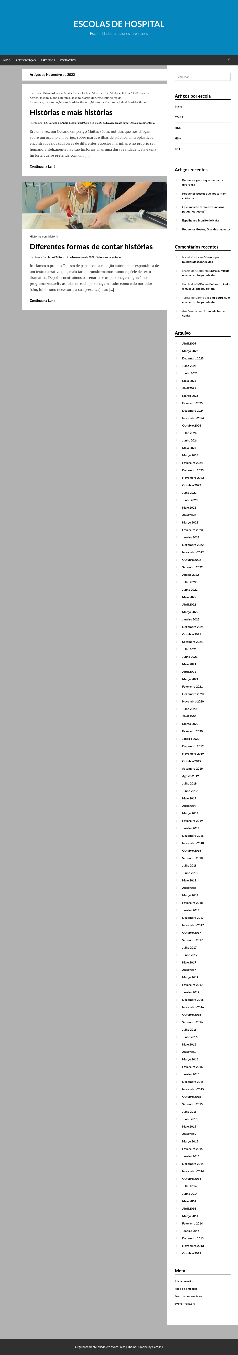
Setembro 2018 (192, 858)
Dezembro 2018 (193, 835)
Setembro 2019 (192, 768)
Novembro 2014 (193, 1171)
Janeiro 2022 (190, 619)
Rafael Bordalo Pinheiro (134, 102)
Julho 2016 (189, 1029)
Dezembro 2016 (193, 999)
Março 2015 (190, 1141)
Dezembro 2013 (193, 1238)
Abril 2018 (189, 887)
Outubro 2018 (191, 850)
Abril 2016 (189, 1052)
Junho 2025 (189, 373)
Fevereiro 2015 (192, 1148)
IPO (177, 149)
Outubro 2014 (191, 1178)
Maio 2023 (189, 507)
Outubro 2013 (191, 1253)
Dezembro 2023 (193, 470)
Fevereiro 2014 (192, 1223)
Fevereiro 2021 (192, 686)
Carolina (157, 1346)
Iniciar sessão (183, 1281)
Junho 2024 (189, 440)
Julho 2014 (189, 1186)
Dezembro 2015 (193, 1081)
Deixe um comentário (142, 122)
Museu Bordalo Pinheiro (74, 102)
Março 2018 (190, 895)
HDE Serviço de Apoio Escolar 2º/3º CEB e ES (68, 122)
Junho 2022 (189, 589)
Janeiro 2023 (190, 537)
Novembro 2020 (193, 701)
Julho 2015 (189, 1111)
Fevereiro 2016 (192, 1066)
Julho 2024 (189, 433)
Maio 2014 (189, 1201)
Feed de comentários (188, 1296)
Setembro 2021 (192, 641)
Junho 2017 (189, 955)
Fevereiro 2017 (192, 984)
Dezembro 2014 (193, 1163)
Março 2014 (190, 1216)
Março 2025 (190, 395)
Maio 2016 (189, 1044)
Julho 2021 (189, 649)
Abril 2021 (189, 671)
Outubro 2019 (191, 761)
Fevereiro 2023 (192, 530)
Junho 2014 (189, 1193)
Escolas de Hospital (119, 24)
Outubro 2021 (191, 634)
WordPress (118, 1346)
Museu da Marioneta (104, 102)
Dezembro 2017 (193, 917)
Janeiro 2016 (190, 1074)
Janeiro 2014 (190, 1231)
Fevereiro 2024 (192, 462)
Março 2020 (190, 723)
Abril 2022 (189, 604)
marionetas (51, 102)
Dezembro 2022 (193, 544)
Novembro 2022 (193, 552)
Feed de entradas (186, 1288)
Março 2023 (190, 522)
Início (7, 60)
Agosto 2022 (190, 574)
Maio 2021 (189, 664)
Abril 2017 (189, 970)
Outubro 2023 (191, 485)
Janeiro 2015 (190, 1156)
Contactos (68, 60)
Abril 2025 (189, 388)
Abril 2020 (189, 716)
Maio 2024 (189, 447)
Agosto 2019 (190, 776)
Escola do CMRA (52, 257)
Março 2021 (190, 679)
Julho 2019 (189, 783)
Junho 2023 (189, 500)
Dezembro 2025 (193, 358)
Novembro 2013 (193, 1245)
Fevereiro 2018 (192, 902)
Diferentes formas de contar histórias (91, 246)
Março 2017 (190, 977)
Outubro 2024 (191, 425)
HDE (178, 127)
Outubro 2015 (191, 1096)
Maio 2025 (189, 380)
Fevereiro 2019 (192, 820)
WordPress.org (185, 1303)
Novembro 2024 (193, 418)
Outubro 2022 (191, 559)
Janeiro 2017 (190, 992)
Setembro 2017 (192, 940)
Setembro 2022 (192, 567)
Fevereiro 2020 (192, 731)
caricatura (36, 93)
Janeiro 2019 (190, 828)
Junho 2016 (189, 1037)
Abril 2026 (189, 343)
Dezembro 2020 (193, 694)
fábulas (81, 93)
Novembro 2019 (193, 753)
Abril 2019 (189, 805)
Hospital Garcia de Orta (86, 97)
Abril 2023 (189, 515)
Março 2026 (190, 351)
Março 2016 (190, 1059)
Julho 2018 (189, 865)
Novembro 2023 (193, 477)
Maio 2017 (189, 962)
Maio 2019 (189, 798)
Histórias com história (100, 93)
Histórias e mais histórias (71, 112)
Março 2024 (190, 455)
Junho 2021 (189, 656)
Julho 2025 (189, 365)
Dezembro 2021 (193, 626)
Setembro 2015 (192, 1104)
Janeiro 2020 (190, 738)
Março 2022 (190, 612)
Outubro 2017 (191, 932)
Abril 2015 (189, 1134)
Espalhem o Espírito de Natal (200, 220)
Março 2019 (190, 813)
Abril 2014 (189, 1208)
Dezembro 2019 (193, 746)
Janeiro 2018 (190, 910)
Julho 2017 (189, 947)
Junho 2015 (189, 1119)
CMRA (179, 117)
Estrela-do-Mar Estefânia (59, 93)
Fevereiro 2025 (192, 403)
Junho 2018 (189, 873)
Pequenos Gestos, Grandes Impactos (206, 229)
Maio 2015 (189, 1126)
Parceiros (48, 60)
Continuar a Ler (43, 166)
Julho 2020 (189, 708)
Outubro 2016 (191, 1014)
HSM (178, 138)
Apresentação (26, 60)
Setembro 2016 (192, 1022)
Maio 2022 (189, 597)
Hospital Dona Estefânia (54, 97)
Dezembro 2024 (193, 410)
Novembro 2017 (193, 925)
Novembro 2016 (193, 1007)
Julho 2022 (189, 582)
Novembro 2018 (193, 843)
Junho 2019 (189, 791)
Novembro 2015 (193, 1089)
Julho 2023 (189, 492)
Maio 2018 (189, 880)
